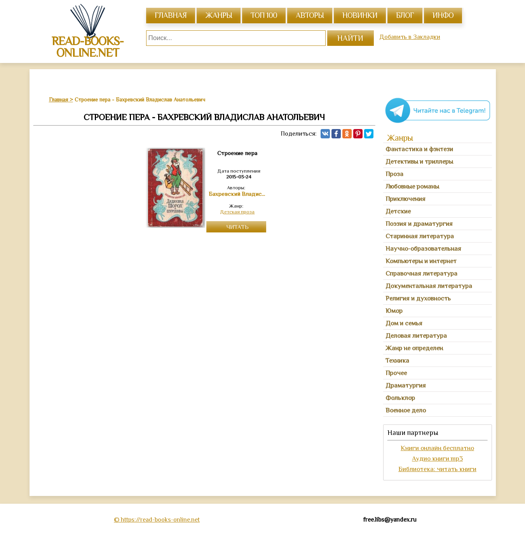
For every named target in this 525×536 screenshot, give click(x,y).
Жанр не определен (414, 348)
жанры (218, 15)
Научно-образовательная (423, 248)
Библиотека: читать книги (437, 469)
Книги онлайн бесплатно (437, 448)
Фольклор (400, 398)
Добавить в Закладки (409, 36)
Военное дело (405, 410)
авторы (310, 15)
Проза (394, 174)
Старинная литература (419, 236)
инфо (443, 15)
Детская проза (237, 212)
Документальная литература (428, 286)
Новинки (359, 15)
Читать (237, 226)
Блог (405, 15)
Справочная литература (421, 273)
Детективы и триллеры (419, 161)
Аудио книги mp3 (437, 458)
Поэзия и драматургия (419, 223)
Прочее (396, 373)
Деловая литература (416, 335)
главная (171, 15)
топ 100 (264, 15)
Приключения (405, 199)
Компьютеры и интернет (421, 261)
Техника (397, 360)
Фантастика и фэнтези (419, 149)
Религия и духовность (418, 298)
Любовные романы (412, 186)
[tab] (437, 149)
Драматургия (405, 385)
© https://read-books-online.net (157, 519)
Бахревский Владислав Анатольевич (237, 194)
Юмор (394, 310)
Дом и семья (403, 323)
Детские (398, 211)
